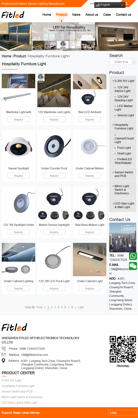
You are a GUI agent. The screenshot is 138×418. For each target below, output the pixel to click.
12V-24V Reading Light (124, 98)
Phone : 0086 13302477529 (27, 348)
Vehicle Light (124, 115)
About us (91, 14)
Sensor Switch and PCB (124, 174)
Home (46, 14)
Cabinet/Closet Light (124, 139)
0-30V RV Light (124, 80)
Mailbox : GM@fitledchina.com (28, 354)
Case (107, 14)
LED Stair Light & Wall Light (124, 205)
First (39, 307)
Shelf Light (123, 153)
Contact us (123, 14)
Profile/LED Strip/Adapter (123, 161)
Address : (14, 360)
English (102, 5)
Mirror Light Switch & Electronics (122, 189)
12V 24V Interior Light (122, 89)
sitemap (34, 412)
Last (81, 307)
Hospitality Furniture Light (48, 56)
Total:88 (30, 307)
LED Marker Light (124, 107)
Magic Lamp (21, 412)
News (76, 14)
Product (61, 14)
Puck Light (123, 147)
